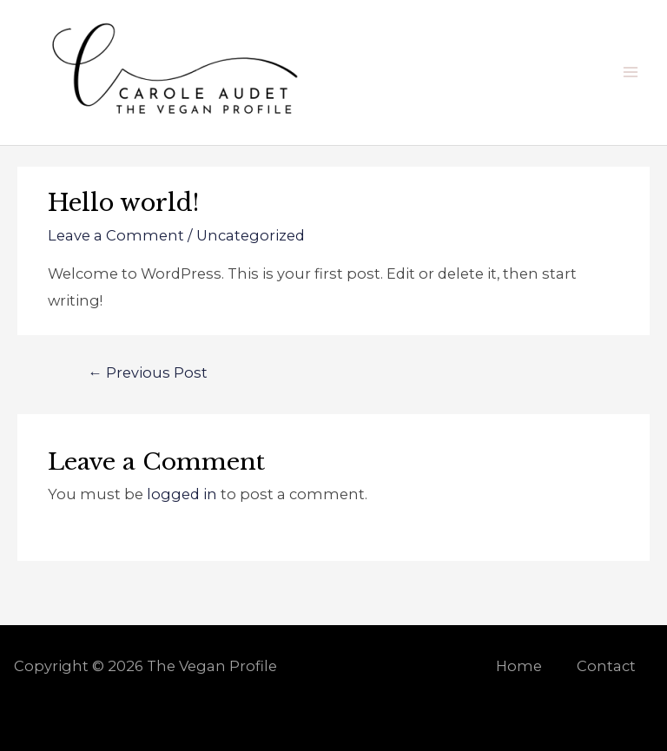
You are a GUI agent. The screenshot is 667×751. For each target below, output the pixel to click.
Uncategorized (250, 235)
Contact (606, 666)
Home (519, 666)
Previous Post (147, 372)
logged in (182, 494)
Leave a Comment (116, 235)
